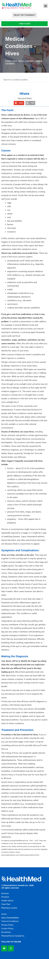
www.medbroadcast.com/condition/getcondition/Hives (20, 855)
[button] (45, 6)
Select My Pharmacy (24, 15)
